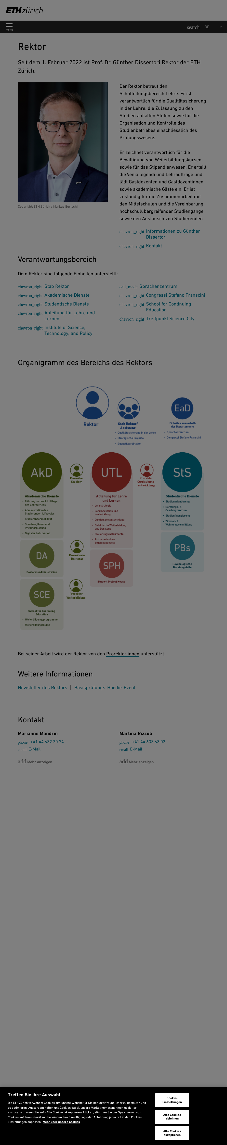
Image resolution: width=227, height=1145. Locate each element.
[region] (113, 1116)
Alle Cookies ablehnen (172, 1116)
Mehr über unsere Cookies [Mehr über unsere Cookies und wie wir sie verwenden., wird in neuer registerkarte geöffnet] (61, 1122)
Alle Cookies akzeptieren (172, 1133)
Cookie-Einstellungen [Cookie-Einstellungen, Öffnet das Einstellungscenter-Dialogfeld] (172, 1100)
